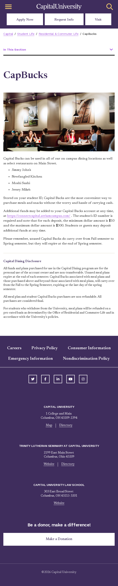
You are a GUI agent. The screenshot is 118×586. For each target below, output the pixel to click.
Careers (14, 348)
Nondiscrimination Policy (86, 359)
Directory (65, 425)
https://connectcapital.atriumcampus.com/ (38, 216)
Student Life (25, 33)
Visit (98, 19)
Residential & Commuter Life (59, 33)
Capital (8, 33)
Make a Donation (59, 539)
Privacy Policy (44, 348)
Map (49, 425)
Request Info (64, 19)
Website (49, 464)
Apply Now (24, 19)
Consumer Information (89, 348)
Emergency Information (30, 359)
